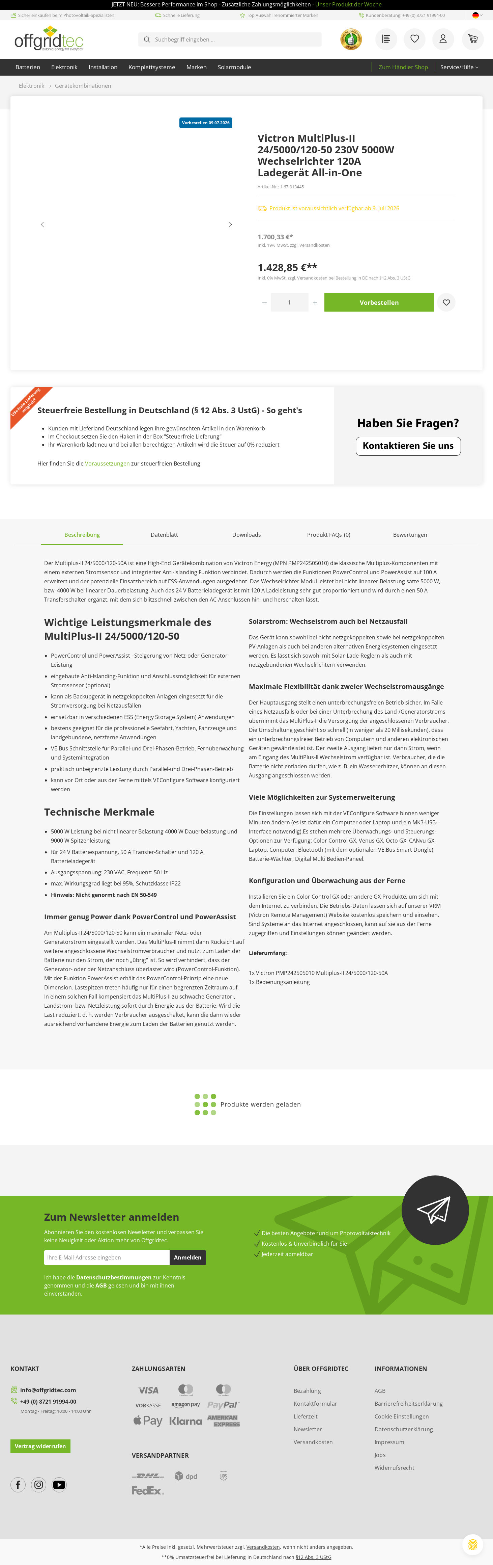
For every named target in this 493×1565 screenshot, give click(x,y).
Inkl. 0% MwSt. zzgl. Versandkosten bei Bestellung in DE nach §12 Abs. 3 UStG (334, 278)
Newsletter (308, 1429)
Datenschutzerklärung (404, 1429)
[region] (136, 226)
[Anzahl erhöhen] (315, 302)
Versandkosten (313, 1442)
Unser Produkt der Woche (348, 4)
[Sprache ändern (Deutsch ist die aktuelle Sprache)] (475, 15)
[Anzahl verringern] (264, 302)
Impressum (389, 1442)
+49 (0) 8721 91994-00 (48, 1401)
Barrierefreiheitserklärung (409, 1403)
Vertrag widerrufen (40, 1446)
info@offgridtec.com (48, 1390)
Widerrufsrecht (394, 1467)
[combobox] (235, 39)
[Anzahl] (290, 302)
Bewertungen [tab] (410, 534)
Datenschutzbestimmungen (114, 1277)
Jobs (380, 1455)
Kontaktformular (315, 1403)
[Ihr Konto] (443, 39)
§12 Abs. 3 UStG (313, 1557)
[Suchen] (147, 39)
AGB (101, 1285)
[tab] (82, 535)
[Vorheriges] (42, 226)
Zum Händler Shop (403, 67)
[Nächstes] (230, 226)
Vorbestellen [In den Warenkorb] (379, 302)
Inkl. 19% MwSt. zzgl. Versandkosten (294, 245)
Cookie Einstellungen (402, 1416)
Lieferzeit (306, 1416)
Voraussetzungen (107, 463)
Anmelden (188, 1257)
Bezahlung (307, 1391)
